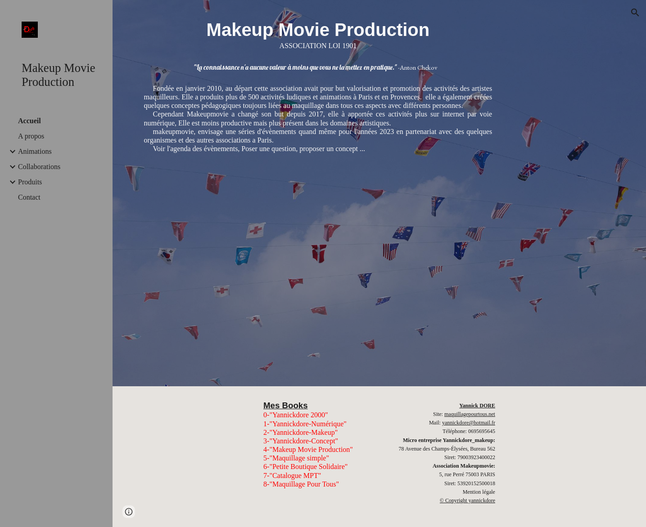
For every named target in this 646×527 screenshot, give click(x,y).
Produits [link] (30, 182)
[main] (318, 34)
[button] (635, 12)
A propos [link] (31, 136)
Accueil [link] (29, 121)
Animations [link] (35, 151)
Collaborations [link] (39, 166)
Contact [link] (29, 197)
